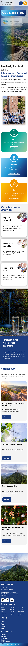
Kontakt (2, 628)
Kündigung (3, 640)
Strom (2, 621)
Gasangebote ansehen (14, 198)
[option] (14, 567)
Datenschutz (3, 636)
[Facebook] (7, 600)
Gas (1, 623)
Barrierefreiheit (4, 638)
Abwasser (3, 626)
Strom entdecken (14, 148)
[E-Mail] (3, 600)
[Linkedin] (12, 600)
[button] (2, 643)
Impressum (3, 634)
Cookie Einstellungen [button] (5, 641)
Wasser (2, 624)
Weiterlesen (6, 417)
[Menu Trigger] (21, 3)
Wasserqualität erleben (14, 173)
